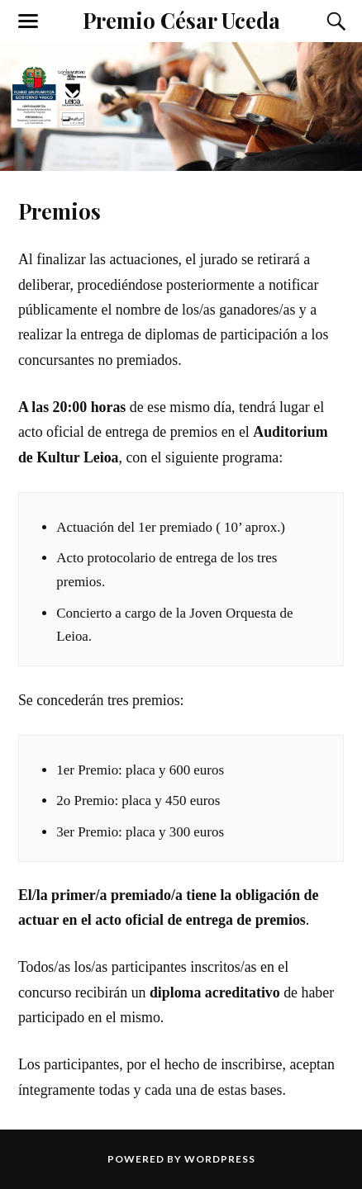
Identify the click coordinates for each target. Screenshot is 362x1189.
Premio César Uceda (181, 20)
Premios (59, 211)
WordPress (219, 1159)
